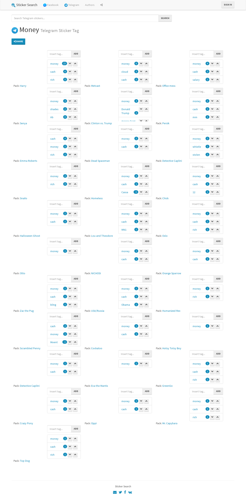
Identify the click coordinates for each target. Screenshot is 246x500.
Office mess (168, 86)
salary (196, 79)
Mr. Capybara (169, 423)
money (54, 63)
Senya (23, 123)
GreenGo (167, 386)
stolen (196, 154)
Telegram (71, 5)
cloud (124, 71)
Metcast (95, 86)
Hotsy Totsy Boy (171, 348)
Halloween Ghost (30, 236)
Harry (23, 86)
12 (194, 192)
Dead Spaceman (100, 160)
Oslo (165, 236)
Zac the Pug (27, 310)
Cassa (124, 192)
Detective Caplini (172, 160)
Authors (89, 5)
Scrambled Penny (30, 348)
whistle (197, 146)
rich (52, 79)
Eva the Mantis (99, 386)
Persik (165, 123)
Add (76, 53)
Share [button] (18, 41)
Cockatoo (96, 348)
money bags (128, 121)
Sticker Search (24, 5)
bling (53, 304)
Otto (22, 273)
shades (54, 109)
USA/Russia (97, 310)
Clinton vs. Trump (101, 123)
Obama (125, 304)
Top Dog (25, 460)
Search (165, 18)
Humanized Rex (171, 310)
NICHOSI (96, 273)
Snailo (23, 198)
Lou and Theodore (102, 236)
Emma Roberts (28, 160)
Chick (165, 198)
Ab (51, 117)
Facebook (50, 5)
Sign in (228, 4)
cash (53, 71)
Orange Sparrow (171, 273)
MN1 (124, 229)
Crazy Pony (26, 423)
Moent (54, 342)
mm (195, 117)
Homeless (97, 198)
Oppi (94, 423)
